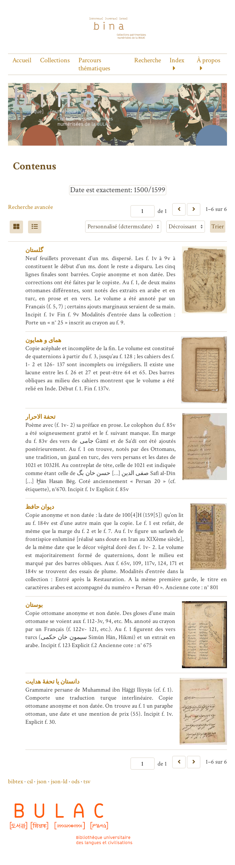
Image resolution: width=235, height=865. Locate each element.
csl (30, 781)
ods (75, 781)
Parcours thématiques (94, 64)
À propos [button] (208, 60)
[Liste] (34, 227)
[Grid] (16, 227)
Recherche (147, 60)
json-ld (59, 781)
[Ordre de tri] (185, 227)
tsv (86, 781)
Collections (55, 60)
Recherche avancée (30, 207)
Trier (217, 226)
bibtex (15, 781)
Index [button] (177, 60)
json (42, 781)
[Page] (143, 211)
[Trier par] (123, 227)
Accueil (21, 60)
